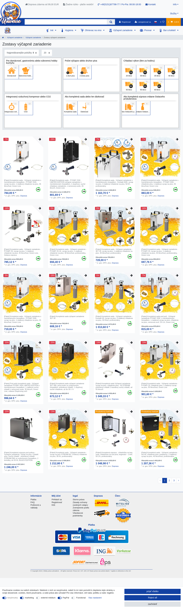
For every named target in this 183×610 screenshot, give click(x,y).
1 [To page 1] (164, 480)
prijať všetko (152, 591)
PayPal (66, 598)
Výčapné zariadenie (123, 30)
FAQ (32, 502)
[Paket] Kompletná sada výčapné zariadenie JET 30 (67, 317)
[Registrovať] (125, 22)
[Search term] (66, 22)
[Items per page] (47, 53)
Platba (33, 499)
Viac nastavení (95, 598)
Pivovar (148, 30)
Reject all (152, 597)
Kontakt (150, 4)
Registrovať (57, 502)
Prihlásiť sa (57, 499)
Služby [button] (173, 13)
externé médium (48, 598)
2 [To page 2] (169, 480)
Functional (81, 598)
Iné (52, 30)
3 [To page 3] (174, 480)
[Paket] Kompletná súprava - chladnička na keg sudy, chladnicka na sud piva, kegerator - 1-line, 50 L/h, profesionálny (114, 454)
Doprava (23, 196)
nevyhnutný (12, 598)
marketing (29, 598)
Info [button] (175, 4)
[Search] (111, 22)
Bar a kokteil (169, 30)
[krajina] (155, 22)
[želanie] (162, 22)
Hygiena (69, 30)
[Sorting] (22, 53)
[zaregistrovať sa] (143, 22)
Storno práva (78, 499)
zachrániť (152, 604)
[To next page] (178, 480)
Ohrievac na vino (93, 30)
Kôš (53, 505)
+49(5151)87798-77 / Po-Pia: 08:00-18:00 (119, 4)
